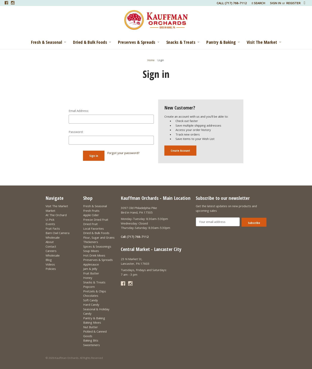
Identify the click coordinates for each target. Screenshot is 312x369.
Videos (50, 264)
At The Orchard (56, 215)
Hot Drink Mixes (94, 255)
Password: (76, 132)
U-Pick (50, 220)
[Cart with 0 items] (304, 3)
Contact (51, 246)
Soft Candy (90, 300)
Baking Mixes (92, 322)
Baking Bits (90, 340)
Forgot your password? (123, 153)
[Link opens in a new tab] (6, 3)
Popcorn (89, 287)
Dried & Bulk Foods (92, 42)
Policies (51, 269)
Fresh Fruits (91, 211)
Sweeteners (91, 345)
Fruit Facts (53, 228)
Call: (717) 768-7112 (232, 3)
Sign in (275, 3)
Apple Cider (91, 215)
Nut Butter (90, 327)
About (50, 242)
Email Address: (79, 111)
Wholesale (53, 237)
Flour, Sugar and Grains (99, 237)
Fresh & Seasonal (48, 42)
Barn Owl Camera (57, 233)
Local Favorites (93, 228)
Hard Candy (91, 305)
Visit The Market (264, 42)
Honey (87, 278)
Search (258, 3)
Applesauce (91, 264)
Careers (51, 251)
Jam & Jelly (90, 269)
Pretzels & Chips (94, 291)
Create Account (180, 150)
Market (50, 211)
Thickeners (90, 242)
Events (50, 224)
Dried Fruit (90, 224)
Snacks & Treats (182, 42)
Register (293, 3)
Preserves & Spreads (138, 42)
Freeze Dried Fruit (95, 220)
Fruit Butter (91, 273)
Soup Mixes (91, 251)
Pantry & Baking (222, 42)
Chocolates (90, 296)
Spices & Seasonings (97, 246)
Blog (49, 260)
